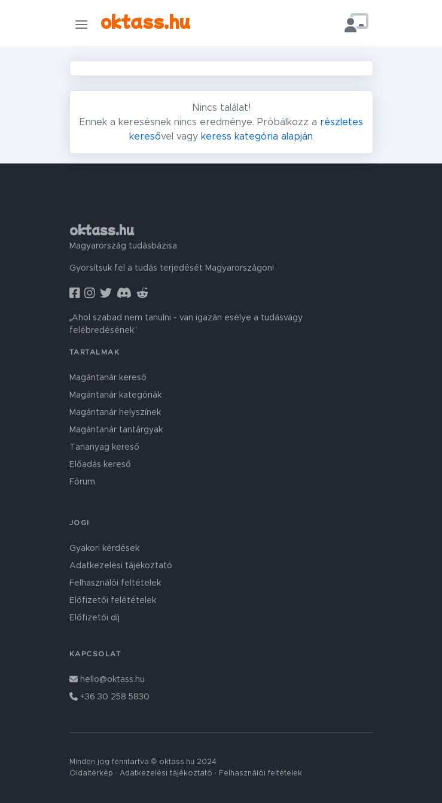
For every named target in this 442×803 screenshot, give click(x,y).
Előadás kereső (100, 464)
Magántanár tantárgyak (116, 430)
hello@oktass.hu (107, 679)
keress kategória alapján (257, 136)
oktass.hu (145, 21)
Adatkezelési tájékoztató (120, 566)
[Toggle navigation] (81, 24)
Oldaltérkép (91, 773)
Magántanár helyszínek (115, 412)
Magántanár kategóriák (115, 395)
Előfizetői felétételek (112, 600)
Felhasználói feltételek (115, 583)
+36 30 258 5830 (109, 697)
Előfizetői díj (94, 618)
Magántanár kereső (108, 378)
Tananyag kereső (104, 447)
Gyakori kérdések (104, 548)
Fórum (82, 482)
